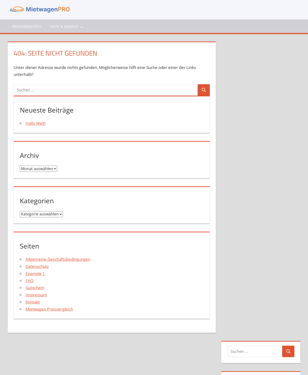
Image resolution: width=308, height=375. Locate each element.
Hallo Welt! (36, 123)
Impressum (36, 295)
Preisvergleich (26, 26)
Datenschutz (37, 266)
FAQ (29, 281)
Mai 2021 (241, 157)
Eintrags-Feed (246, 238)
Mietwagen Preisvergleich (49, 309)
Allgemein (242, 194)
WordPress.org (247, 252)
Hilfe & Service (67, 26)
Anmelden (243, 231)
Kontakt (33, 302)
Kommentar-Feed (249, 245)
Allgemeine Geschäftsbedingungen (58, 259)
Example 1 (35, 273)
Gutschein (35, 288)
